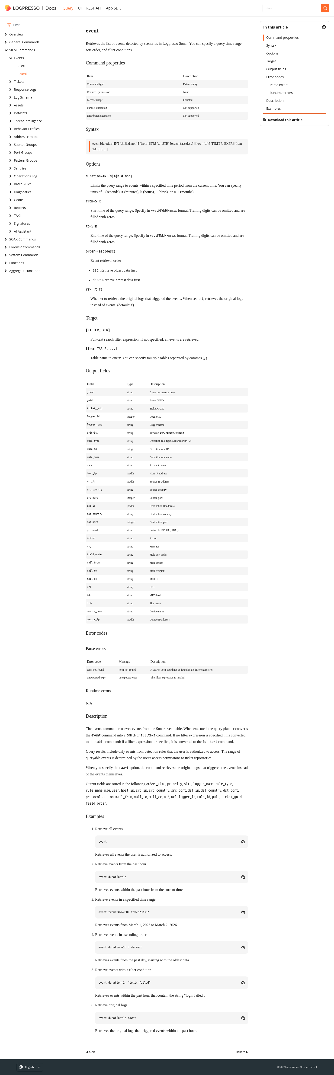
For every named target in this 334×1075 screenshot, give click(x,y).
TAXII (17, 215)
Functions (16, 263)
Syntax (271, 45)
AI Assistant (22, 231)
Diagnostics (22, 192)
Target (271, 61)
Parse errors (279, 85)
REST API (93, 8)
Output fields (276, 69)
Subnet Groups (25, 144)
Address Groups (26, 136)
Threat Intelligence (28, 121)
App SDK (113, 8)
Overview (16, 34)
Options (272, 53)
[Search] (292, 8)
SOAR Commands (22, 239)
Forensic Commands (24, 247)
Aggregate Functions (24, 271)
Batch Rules (23, 184)
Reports (20, 207)
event (23, 73)
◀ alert (90, 1052)
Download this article (285, 120)
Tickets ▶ (241, 1052)
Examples (273, 108)
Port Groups (23, 152)
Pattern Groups (25, 160)
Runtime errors (281, 92)
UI (80, 8)
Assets (19, 105)
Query (68, 8)
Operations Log (25, 176)
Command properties (282, 37)
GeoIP (18, 200)
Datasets (20, 113)
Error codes (275, 77)
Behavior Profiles (26, 129)
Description (275, 100)
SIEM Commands (22, 50)
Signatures (22, 223)
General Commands (24, 42)
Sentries (20, 168)
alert (22, 66)
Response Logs (25, 89)
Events (19, 58)
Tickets (19, 81)
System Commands (24, 255)
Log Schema (23, 97)
